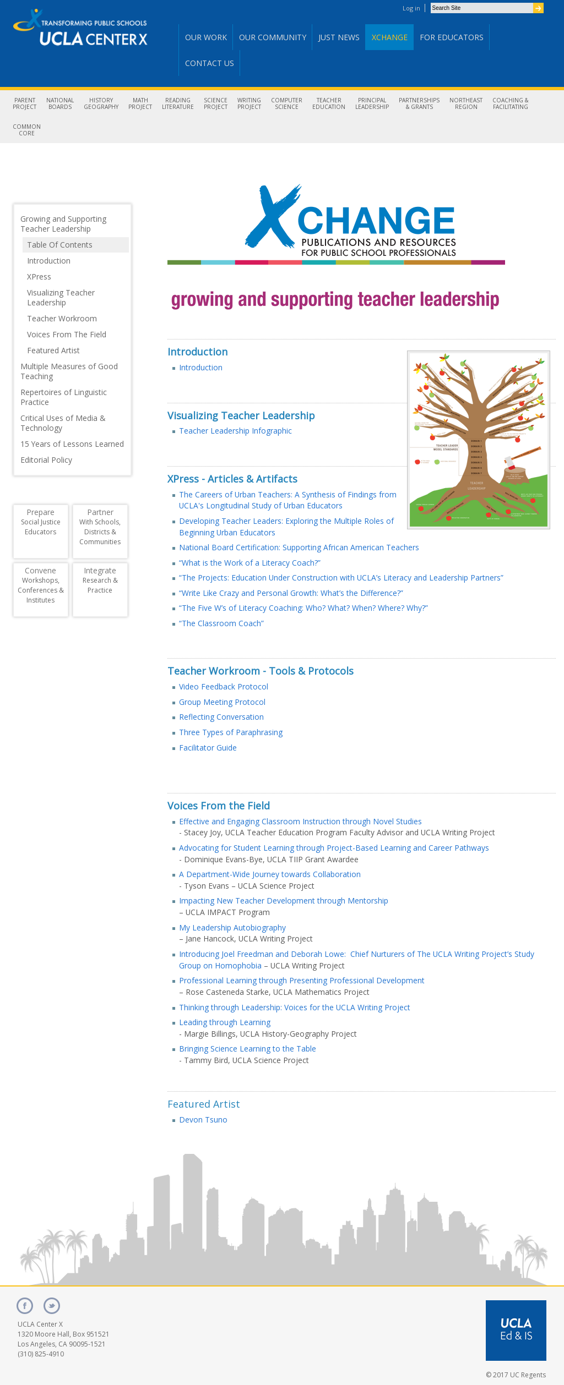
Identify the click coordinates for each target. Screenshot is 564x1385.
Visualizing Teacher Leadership (241, 415)
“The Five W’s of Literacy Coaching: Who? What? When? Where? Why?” (303, 608)
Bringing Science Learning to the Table (247, 1048)
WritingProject (249, 103)
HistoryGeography (101, 103)
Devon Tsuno (203, 1119)
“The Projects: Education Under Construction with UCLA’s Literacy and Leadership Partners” (341, 577)
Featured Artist (203, 1103)
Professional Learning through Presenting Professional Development (302, 980)
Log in (411, 8)
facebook (25, 1306)
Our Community (272, 37)
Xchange (390, 37)
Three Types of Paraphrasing (231, 732)
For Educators (452, 37)
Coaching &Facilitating (510, 103)
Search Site (430, 2)
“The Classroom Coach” (221, 623)
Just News (339, 37)
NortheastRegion (465, 103)
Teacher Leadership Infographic (235, 430)
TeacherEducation (328, 103)
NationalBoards (60, 103)
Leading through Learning (224, 1022)
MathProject (140, 103)
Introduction (197, 351)
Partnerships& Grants (419, 103)
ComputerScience (286, 103)
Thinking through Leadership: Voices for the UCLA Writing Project (294, 1007)
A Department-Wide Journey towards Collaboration (270, 874)
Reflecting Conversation (221, 716)
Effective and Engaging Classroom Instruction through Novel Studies (300, 821)
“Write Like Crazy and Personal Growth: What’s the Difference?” (291, 593)
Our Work (206, 37)
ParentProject (24, 103)
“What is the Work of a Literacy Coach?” (250, 562)
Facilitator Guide (208, 747)
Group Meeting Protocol (222, 702)
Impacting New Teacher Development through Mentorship (283, 900)
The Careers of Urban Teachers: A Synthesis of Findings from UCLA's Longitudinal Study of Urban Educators (288, 500)
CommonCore (27, 130)
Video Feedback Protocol (223, 686)
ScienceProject (215, 103)
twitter (52, 1306)
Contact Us (209, 63)
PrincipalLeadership (372, 103)
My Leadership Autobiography (232, 927)
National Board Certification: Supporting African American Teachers (299, 547)
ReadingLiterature (178, 103)
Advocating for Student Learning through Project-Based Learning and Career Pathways (334, 847)
